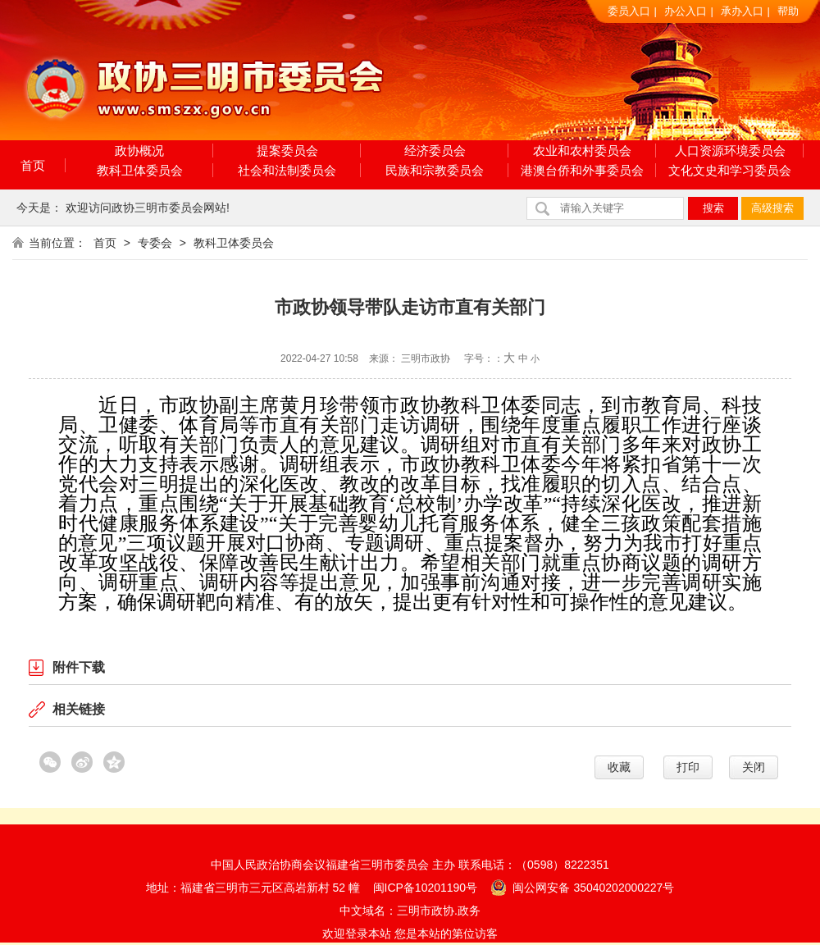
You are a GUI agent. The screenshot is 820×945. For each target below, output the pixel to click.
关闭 (753, 767)
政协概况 (139, 151)
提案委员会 (287, 151)
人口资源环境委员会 (730, 151)
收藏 (619, 767)
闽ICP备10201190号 (425, 887)
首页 (32, 165)
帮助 (788, 11)
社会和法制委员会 (287, 170)
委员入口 (629, 11)
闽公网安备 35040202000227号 (582, 886)
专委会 (155, 242)
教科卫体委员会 (140, 170)
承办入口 (742, 11)
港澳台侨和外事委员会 (582, 170)
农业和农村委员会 (582, 151)
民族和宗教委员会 (434, 170)
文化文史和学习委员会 (729, 170)
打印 (687, 767)
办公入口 (685, 11)
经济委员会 (435, 151)
